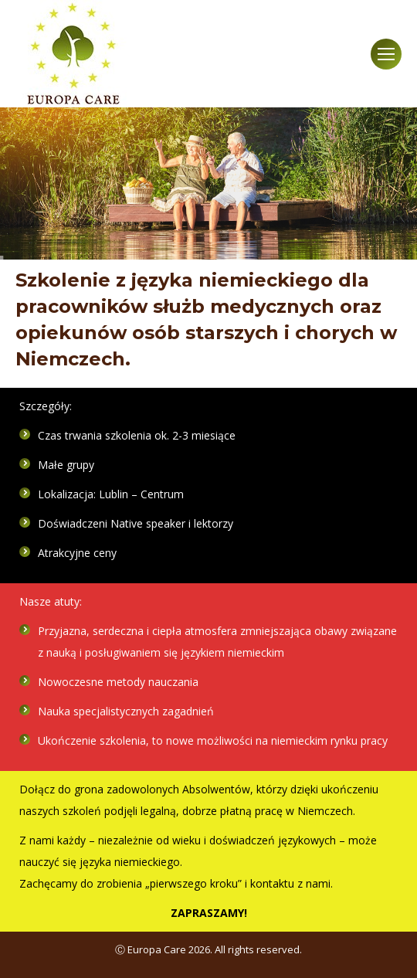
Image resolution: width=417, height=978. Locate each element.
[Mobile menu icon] (386, 54)
